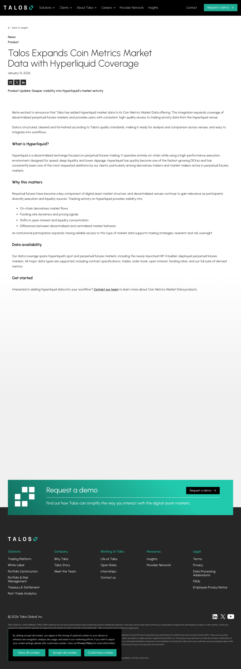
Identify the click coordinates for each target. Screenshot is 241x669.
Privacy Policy (85, 643)
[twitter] (222, 616)
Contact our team (106, 289)
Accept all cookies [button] (65, 652)
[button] (46, 7)
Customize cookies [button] (100, 652)
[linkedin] (215, 616)
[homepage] (22, 539)
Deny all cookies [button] (29, 652)
